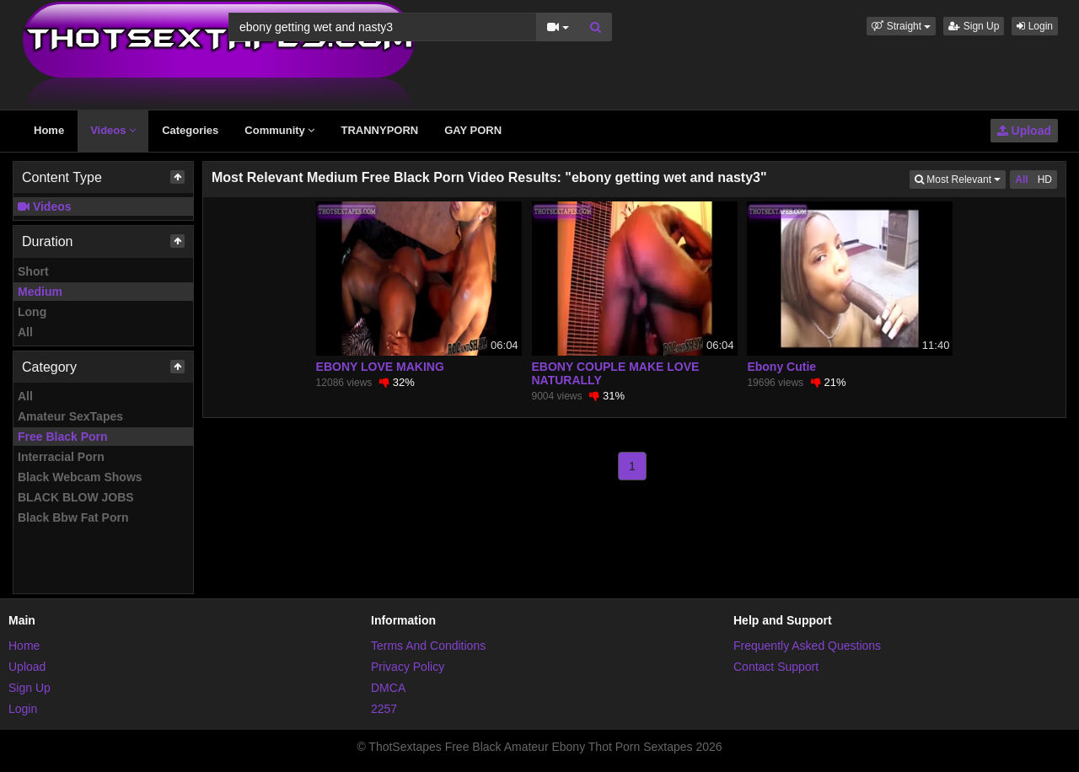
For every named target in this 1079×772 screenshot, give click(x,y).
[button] (901, 26)
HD (1045, 179)
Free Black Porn (63, 436)
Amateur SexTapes (70, 416)
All (25, 332)
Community (279, 130)
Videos (113, 130)
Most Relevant (960, 178)
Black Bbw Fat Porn (73, 517)
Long (32, 312)
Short (33, 271)
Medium (40, 291)
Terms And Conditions (428, 645)
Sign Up (973, 26)
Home (49, 130)
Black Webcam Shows (80, 477)
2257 (384, 709)
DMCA (388, 687)
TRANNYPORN (379, 130)
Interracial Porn (61, 457)
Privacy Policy (407, 666)
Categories (190, 130)
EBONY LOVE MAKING (380, 366)
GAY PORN (473, 130)
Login (1035, 26)
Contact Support (776, 666)
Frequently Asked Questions (807, 645)
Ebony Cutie (781, 366)
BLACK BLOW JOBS (76, 497)
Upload (1024, 130)
